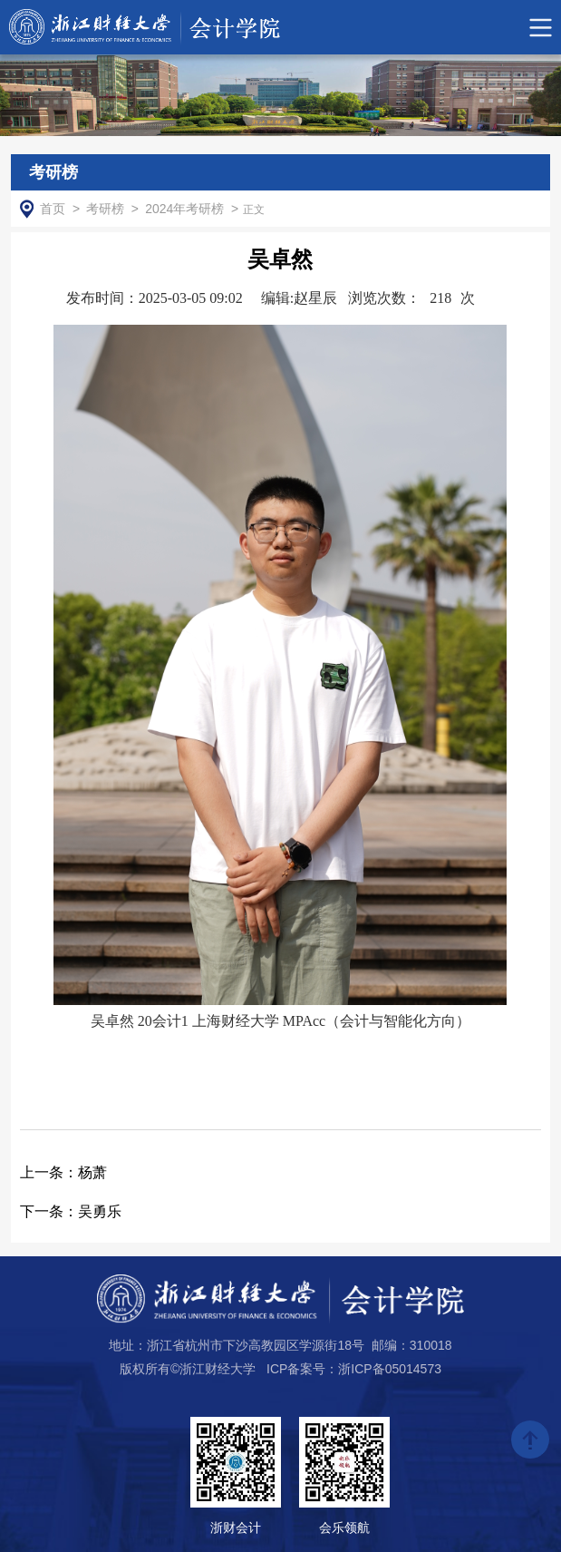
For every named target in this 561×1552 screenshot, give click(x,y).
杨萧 (63, 1172)
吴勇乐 (70, 1211)
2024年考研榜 (184, 208)
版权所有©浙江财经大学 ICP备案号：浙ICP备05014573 (280, 1369)
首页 (52, 208)
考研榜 (105, 208)
